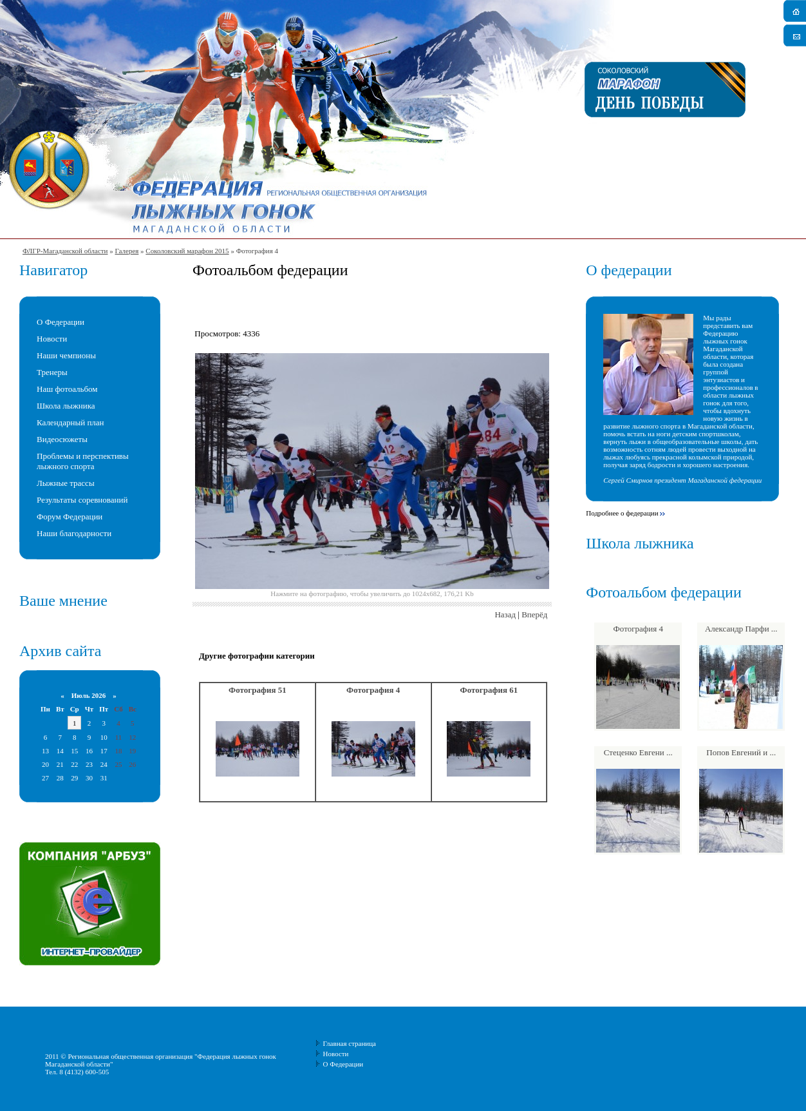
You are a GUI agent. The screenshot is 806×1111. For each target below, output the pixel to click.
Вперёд (534, 614)
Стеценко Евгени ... (638, 752)
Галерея (126, 251)
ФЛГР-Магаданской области (65, 251)
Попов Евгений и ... (741, 752)
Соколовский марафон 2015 (187, 251)
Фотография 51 (257, 690)
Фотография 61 (489, 690)
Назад (505, 614)
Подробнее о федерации (622, 513)
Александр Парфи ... (741, 628)
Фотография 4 (373, 690)
